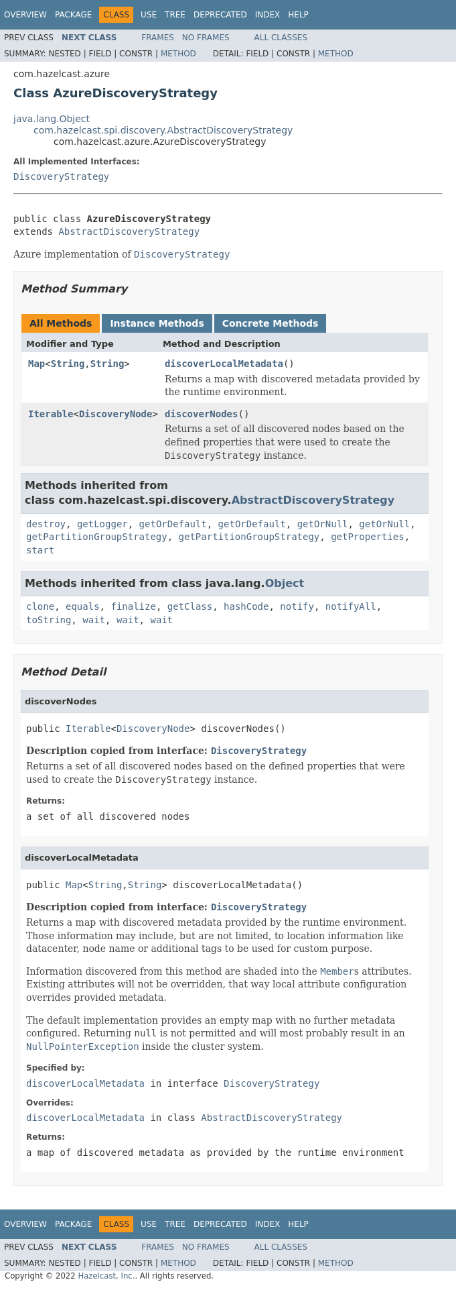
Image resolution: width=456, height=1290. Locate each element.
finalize (132, 606)
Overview (25, 14)
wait (93, 619)
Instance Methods (157, 323)
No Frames (206, 37)
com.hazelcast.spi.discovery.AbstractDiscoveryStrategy (163, 130)
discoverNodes (201, 414)
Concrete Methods (270, 323)
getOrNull (322, 524)
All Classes (280, 37)
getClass (189, 606)
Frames (157, 37)
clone (40, 606)
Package (73, 14)
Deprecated (220, 14)
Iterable (50, 414)
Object (285, 583)
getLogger (102, 524)
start (40, 550)
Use (149, 14)
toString (48, 619)
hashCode (246, 606)
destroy (46, 524)
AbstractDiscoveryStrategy (129, 231)
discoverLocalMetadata (224, 363)
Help (298, 14)
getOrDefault (173, 524)
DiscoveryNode (116, 414)
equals (83, 606)
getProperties (367, 536)
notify (297, 606)
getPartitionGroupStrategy (96, 536)
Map (36, 363)
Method (178, 53)
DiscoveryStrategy (61, 176)
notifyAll (350, 606)
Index (268, 14)
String (68, 363)
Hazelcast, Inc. (106, 1276)
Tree (175, 14)
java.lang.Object (51, 118)
